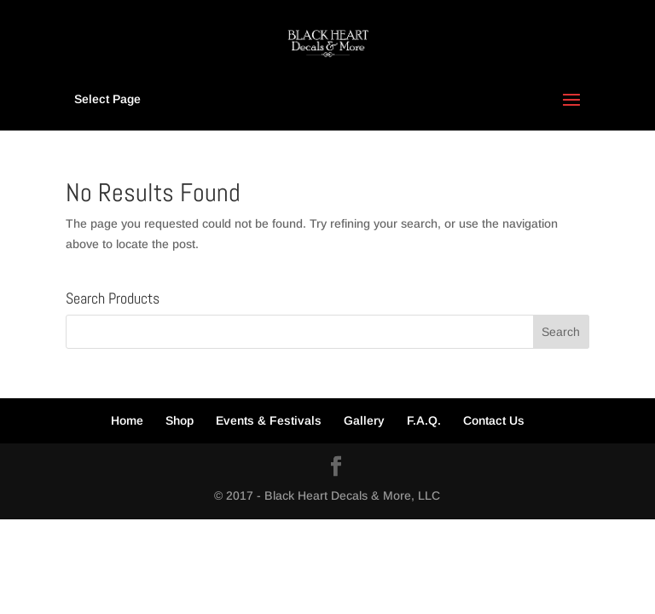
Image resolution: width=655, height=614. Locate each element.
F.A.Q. (424, 420)
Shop (179, 420)
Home (127, 420)
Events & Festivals (269, 420)
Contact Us (494, 420)
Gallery (364, 420)
